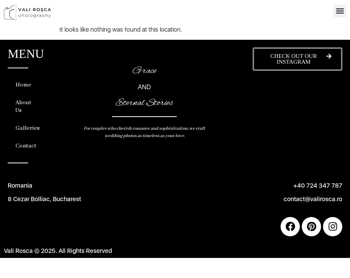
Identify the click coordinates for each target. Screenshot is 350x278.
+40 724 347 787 (317, 185)
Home (23, 84)
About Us (23, 106)
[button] (339, 11)
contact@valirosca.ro (313, 199)
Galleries (25, 128)
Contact (25, 145)
